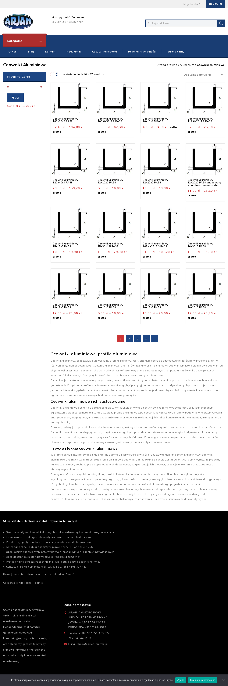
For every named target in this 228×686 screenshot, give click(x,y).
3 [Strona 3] (138, 338)
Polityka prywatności (142, 51)
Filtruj (15, 97)
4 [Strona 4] (146, 338)
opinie (39, 582)
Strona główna (167, 65)
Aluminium (187, 65)
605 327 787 (79, 566)
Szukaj (221, 23)
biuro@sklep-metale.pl (31, 566)
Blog (31, 51)
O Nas (13, 51)
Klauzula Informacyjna (202, 680)
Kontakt (50, 51)
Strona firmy (175, 51)
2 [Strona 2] (129, 338)
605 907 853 (60, 566)
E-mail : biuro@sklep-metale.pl (88, 643)
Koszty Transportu (104, 51)
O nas (69, 574)
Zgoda (180, 680)
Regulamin (74, 51)
